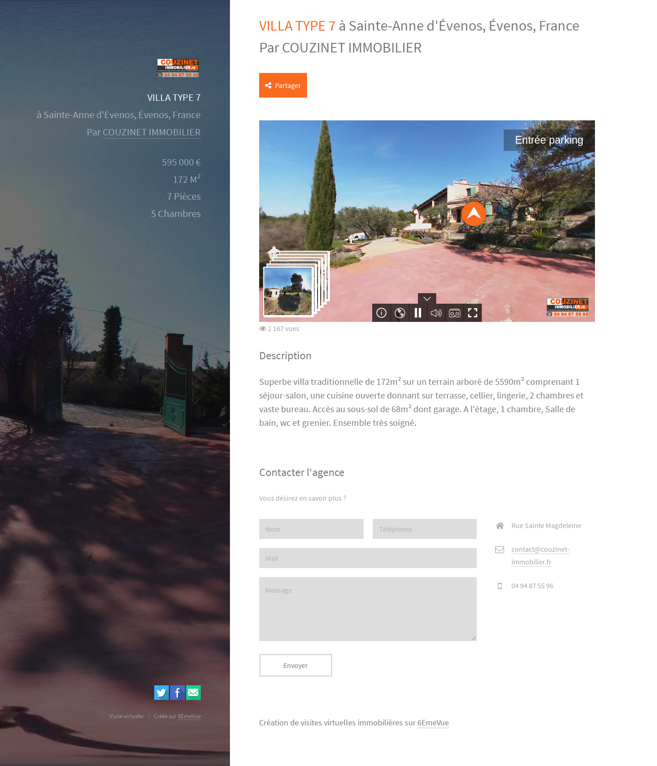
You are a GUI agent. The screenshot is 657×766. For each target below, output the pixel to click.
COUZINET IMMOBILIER (152, 132)
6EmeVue (433, 723)
